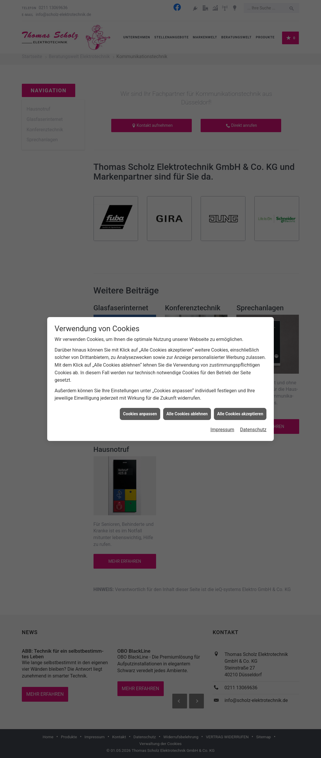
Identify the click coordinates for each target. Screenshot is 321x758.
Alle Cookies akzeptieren (240, 411)
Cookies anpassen (140, 411)
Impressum (222, 427)
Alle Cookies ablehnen (187, 411)
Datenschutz (253, 427)
